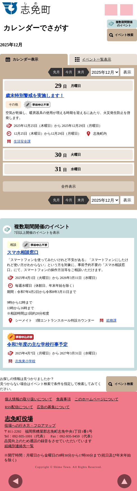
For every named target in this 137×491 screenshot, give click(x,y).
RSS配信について (19, 407)
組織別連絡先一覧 (19, 446)
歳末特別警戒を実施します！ (35, 95)
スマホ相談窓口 (22, 252)
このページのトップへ (125, 481)
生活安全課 (22, 141)
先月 (56, 72)
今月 (68, 72)
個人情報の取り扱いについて (28, 399)
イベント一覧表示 (96, 59)
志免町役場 (19, 419)
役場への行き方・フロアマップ (30, 426)
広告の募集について (53, 407)
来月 (80, 72)
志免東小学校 (25, 361)
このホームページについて (96, 399)
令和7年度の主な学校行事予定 (37, 344)
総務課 (111, 320)
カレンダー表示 (25, 59)
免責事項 (63, 399)
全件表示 (68, 186)
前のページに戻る (16, 481)
